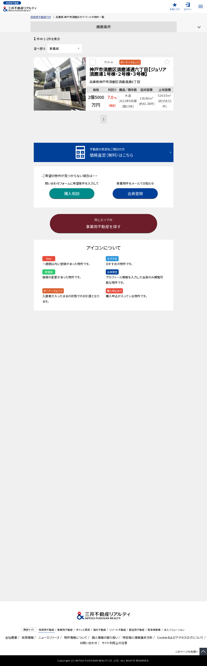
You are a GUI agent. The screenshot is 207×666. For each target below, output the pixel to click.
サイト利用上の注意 (113, 643)
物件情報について (75, 637)
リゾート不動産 (117, 629)
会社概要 (10, 637)
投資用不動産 (46, 629)
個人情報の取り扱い (104, 637)
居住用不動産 (136, 629)
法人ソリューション (174, 629)
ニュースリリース (48, 637)
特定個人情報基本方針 (137, 637)
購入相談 (72, 192)
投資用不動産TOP (41, 17)
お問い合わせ (88, 643)
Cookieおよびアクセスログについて (180, 637)
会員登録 (135, 192)
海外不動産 (99, 629)
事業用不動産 (65, 629)
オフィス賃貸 (83, 629)
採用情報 (27, 637)
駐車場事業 (154, 629)
